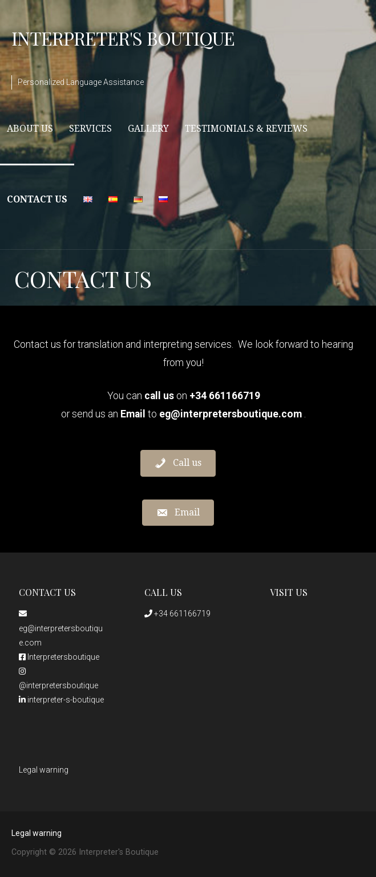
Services (90, 128)
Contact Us (37, 199)
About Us (30, 128)
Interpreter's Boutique (123, 38)
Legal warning (43, 769)
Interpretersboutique (59, 656)
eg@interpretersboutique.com (61, 628)
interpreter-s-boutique (61, 699)
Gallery (148, 128)
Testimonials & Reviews (246, 128)
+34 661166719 (177, 613)
